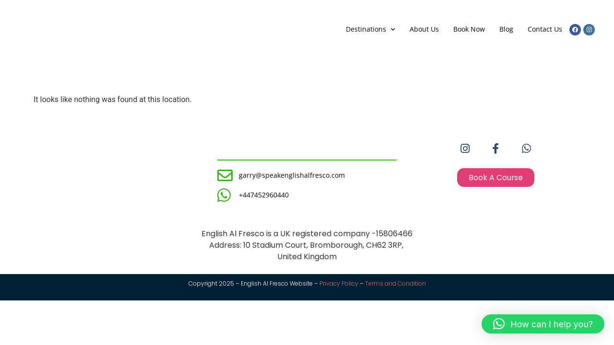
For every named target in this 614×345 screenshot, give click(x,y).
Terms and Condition (395, 283)
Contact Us (545, 29)
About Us (424, 29)
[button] (543, 324)
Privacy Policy (338, 283)
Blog (506, 29)
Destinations (370, 30)
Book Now (469, 29)
